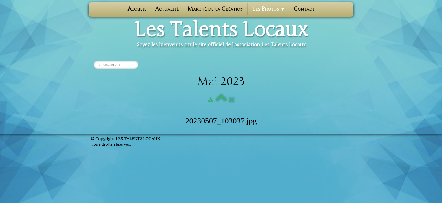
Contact (304, 8)
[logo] (221, 34)
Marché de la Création (215, 8)
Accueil (136, 8)
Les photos (268, 8)
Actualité (167, 8)
